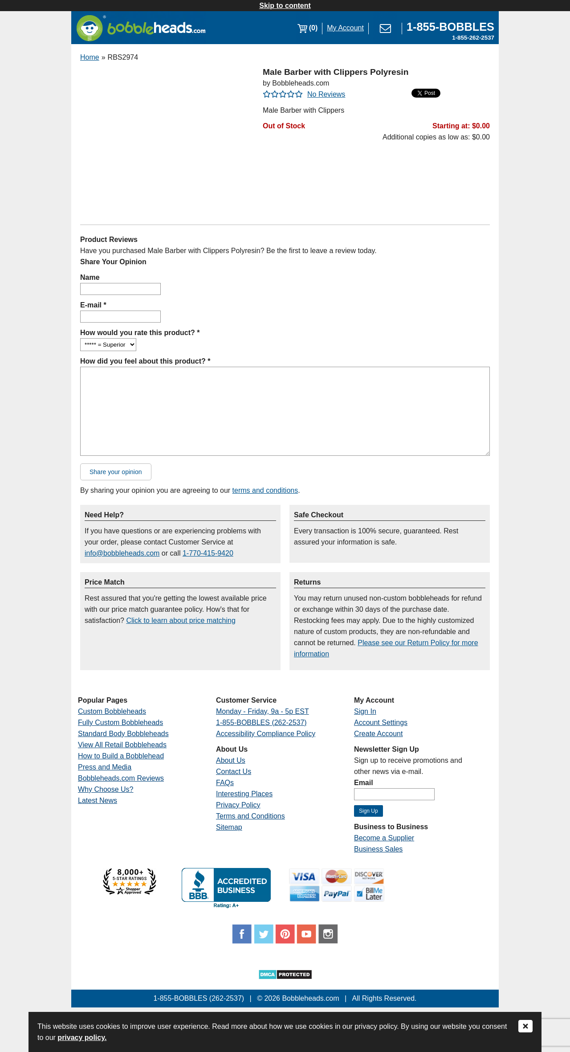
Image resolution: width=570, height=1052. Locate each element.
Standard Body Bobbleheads (123, 733)
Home (89, 57)
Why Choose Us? (106, 789)
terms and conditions (265, 490)
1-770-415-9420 (208, 553)
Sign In (365, 711)
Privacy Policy (238, 805)
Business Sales (378, 849)
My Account (345, 28)
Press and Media (104, 767)
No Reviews (326, 94)
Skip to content (285, 5)
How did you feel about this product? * (145, 361)
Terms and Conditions (250, 816)
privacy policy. (81, 1037)
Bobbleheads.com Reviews (121, 778)
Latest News (97, 800)
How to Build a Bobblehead (121, 756)
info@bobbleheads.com (122, 553)
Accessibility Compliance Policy (265, 733)
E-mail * (93, 305)
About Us (230, 760)
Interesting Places (244, 794)
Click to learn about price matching (180, 620)
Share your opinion (116, 471)
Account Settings (380, 722)
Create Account (378, 733)
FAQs (225, 782)
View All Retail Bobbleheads (122, 745)
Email (363, 782)
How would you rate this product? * (140, 332)
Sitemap (229, 827)
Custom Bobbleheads (112, 711)
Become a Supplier (384, 838)
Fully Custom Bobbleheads (120, 722)
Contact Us (233, 771)
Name (90, 277)
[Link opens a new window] (450, 27)
